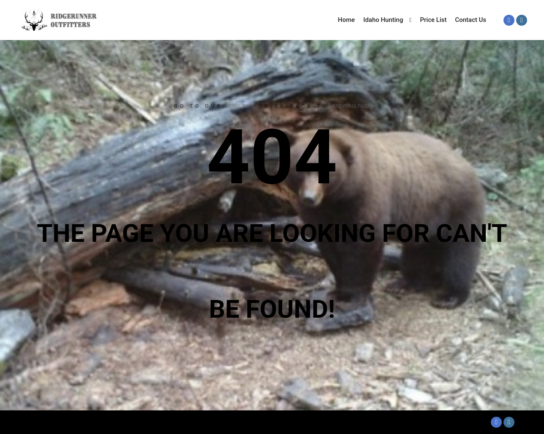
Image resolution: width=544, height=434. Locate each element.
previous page (351, 106)
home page (241, 106)
